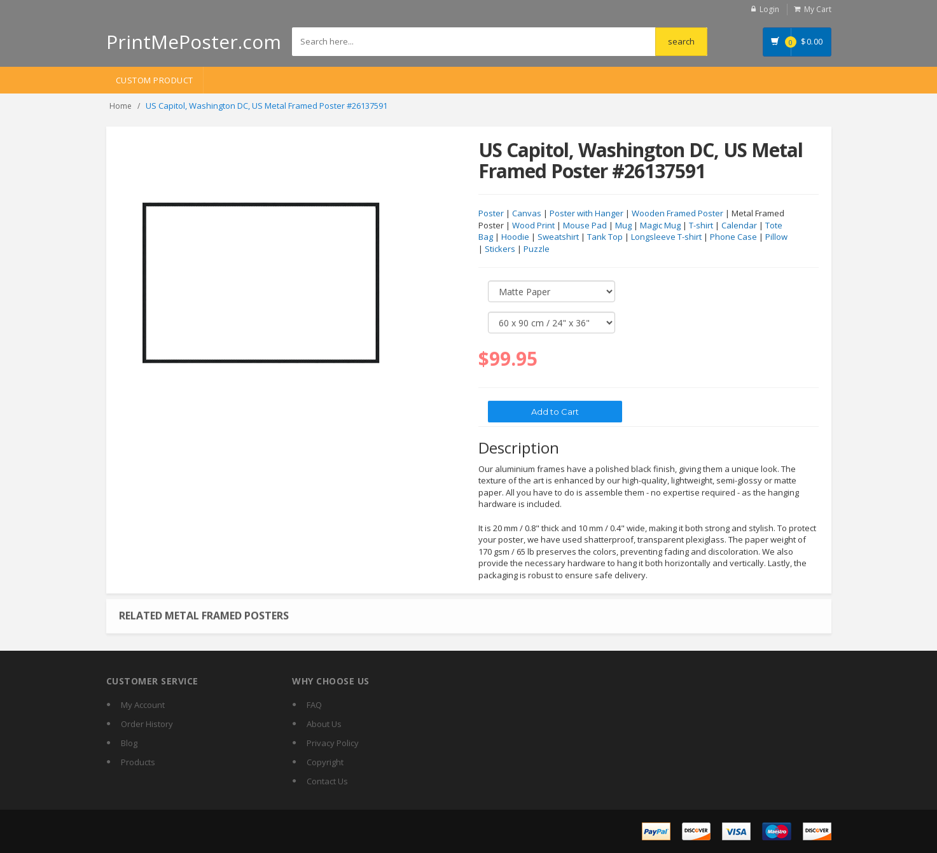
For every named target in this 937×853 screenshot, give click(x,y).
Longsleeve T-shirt (666, 237)
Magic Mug (660, 226)
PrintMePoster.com (193, 42)
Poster (491, 213)
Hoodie (515, 237)
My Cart (817, 9)
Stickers (500, 249)
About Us (324, 724)
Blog (129, 743)
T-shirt (701, 226)
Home (120, 106)
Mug (623, 226)
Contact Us (327, 781)
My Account (143, 705)
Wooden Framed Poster (677, 213)
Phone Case (733, 237)
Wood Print (533, 226)
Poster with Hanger (586, 213)
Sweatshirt (558, 237)
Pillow (776, 237)
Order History (147, 724)
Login (769, 9)
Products (138, 762)
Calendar (739, 226)
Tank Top (605, 237)
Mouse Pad (585, 226)
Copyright (325, 762)
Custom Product (154, 80)
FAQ (314, 705)
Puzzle (537, 249)
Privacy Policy (333, 743)
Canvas (526, 213)
